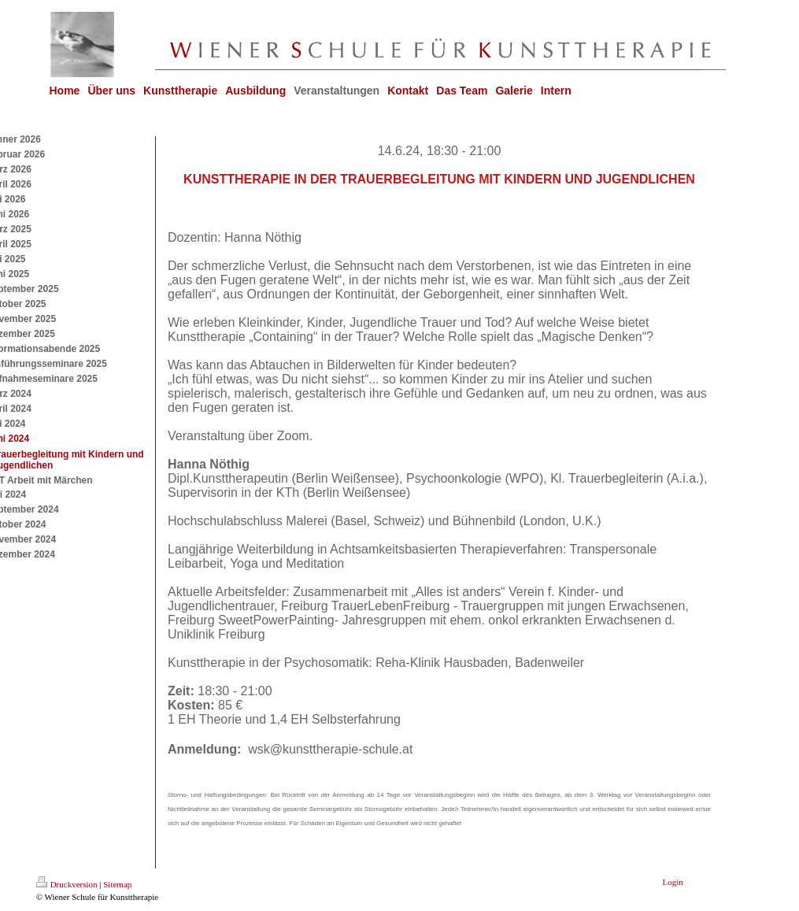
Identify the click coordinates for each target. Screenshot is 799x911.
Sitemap (117, 884)
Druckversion (67, 884)
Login (673, 882)
